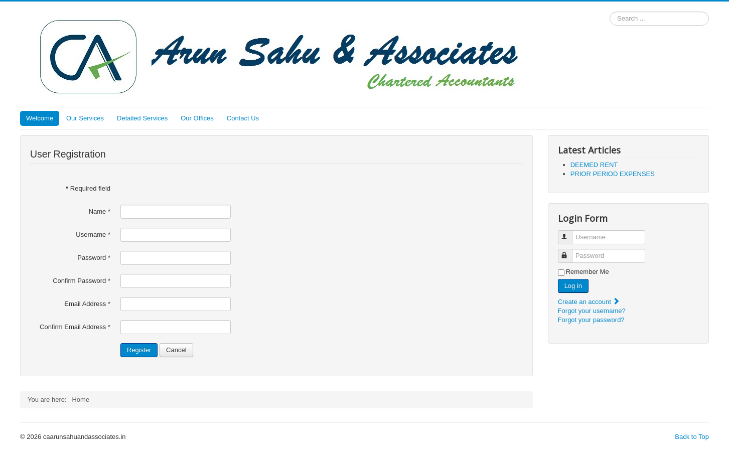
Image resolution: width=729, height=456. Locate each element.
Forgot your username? (592, 311)
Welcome (39, 118)
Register (139, 350)
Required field (88, 188)
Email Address (87, 304)
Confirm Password (81, 280)
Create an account (589, 302)
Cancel (176, 350)
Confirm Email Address (75, 327)
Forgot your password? (591, 320)
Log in (573, 285)
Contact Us (243, 118)
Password (93, 257)
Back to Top (692, 436)
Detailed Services (142, 118)
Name (99, 211)
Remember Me (587, 271)
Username (93, 234)
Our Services (85, 118)
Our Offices (197, 118)
